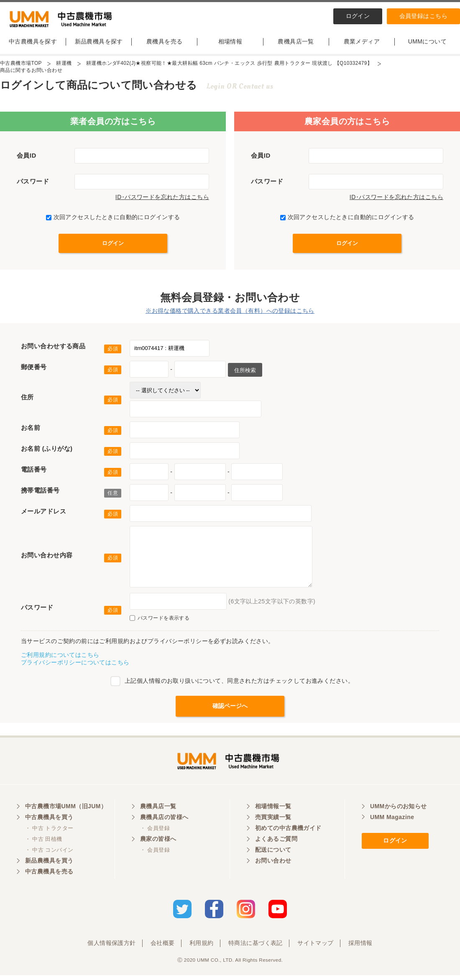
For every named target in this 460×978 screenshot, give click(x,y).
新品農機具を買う (49, 864)
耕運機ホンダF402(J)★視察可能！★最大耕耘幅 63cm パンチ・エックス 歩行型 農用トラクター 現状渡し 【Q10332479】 (229, 65)
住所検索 (245, 372)
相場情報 (230, 43)
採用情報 (360, 945)
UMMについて (427, 43)
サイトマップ (315, 945)
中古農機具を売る (49, 874)
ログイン (358, 16)
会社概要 (163, 945)
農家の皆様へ (158, 842)
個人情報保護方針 (111, 945)
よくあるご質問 (276, 842)
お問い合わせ (273, 864)
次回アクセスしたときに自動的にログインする (113, 219)
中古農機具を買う (49, 820)
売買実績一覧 (273, 820)
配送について (273, 853)
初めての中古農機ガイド (288, 831)
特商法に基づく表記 (255, 945)
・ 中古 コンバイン (49, 853)
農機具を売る (164, 43)
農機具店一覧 (296, 43)
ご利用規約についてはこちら (60, 657)
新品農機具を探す (99, 43)
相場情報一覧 (273, 809)
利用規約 (201, 945)
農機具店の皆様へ (164, 820)
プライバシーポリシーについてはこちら (75, 664)
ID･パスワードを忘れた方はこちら (162, 199)
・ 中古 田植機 (43, 842)
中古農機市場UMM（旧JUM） (66, 809)
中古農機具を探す (33, 43)
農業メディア (362, 43)
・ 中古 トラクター (49, 831)
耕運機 (64, 65)
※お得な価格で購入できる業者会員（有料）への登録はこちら (230, 312)
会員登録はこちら (423, 16)
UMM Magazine (392, 820)
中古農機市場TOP (21, 65)
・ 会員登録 (155, 831)
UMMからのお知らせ (398, 809)
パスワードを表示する (159, 620)
